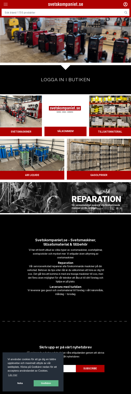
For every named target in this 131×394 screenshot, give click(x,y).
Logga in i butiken (65, 79)
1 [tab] (65, 59)
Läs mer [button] (12, 375)
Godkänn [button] (46, 383)
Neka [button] (20, 383)
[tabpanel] (65, 40)
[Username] (62, 12)
